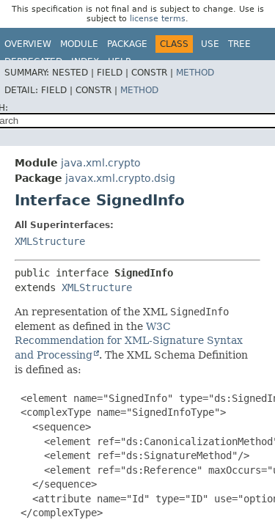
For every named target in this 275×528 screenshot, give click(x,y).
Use (210, 44)
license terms (158, 18)
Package (127, 44)
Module (79, 44)
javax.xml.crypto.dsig (120, 178)
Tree (239, 44)
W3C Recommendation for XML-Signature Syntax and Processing (129, 340)
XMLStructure (50, 241)
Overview (27, 44)
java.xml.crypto (101, 163)
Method (195, 72)
